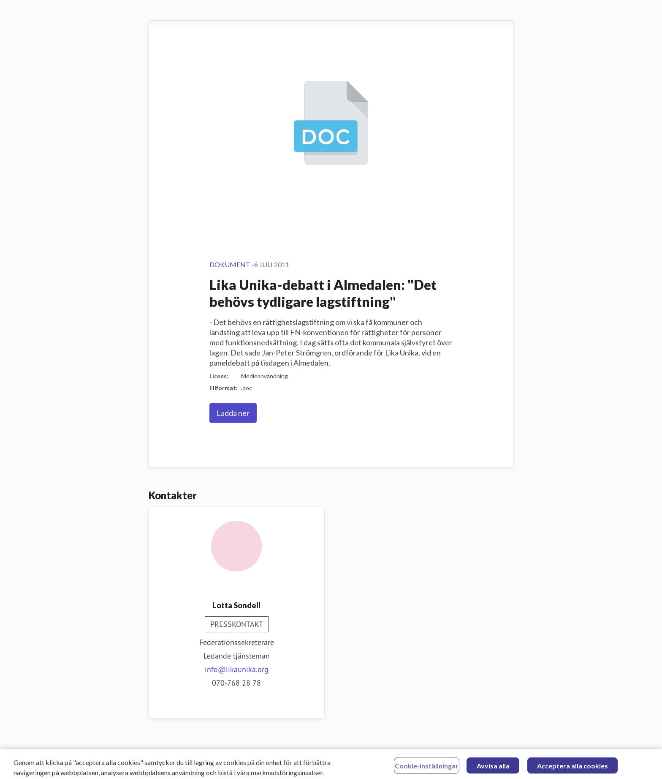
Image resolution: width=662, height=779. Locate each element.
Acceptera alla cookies (572, 767)
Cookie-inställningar (427, 767)
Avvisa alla (493, 767)
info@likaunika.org (237, 669)
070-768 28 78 (236, 683)
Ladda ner (233, 413)
